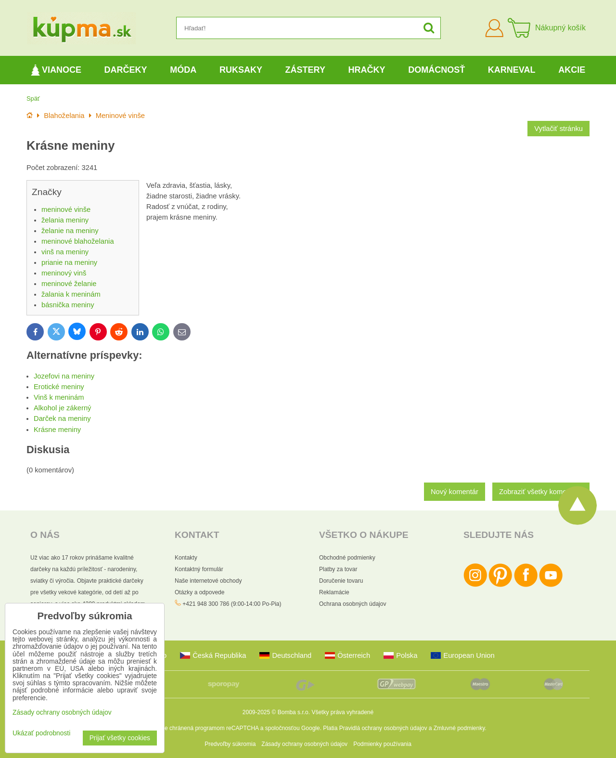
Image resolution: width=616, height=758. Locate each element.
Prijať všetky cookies (120, 738)
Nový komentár (454, 492)
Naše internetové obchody (208, 580)
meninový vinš (63, 273)
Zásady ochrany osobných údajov (304, 744)
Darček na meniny (62, 418)
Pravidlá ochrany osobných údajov (383, 728)
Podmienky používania (382, 744)
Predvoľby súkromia (230, 744)
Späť (33, 98)
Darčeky (125, 70)
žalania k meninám (71, 294)
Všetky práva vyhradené (342, 712)
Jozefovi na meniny (64, 376)
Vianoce (56, 70)
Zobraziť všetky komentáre (541, 492)
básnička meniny (67, 305)
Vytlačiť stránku (558, 128)
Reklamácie (334, 592)
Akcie (571, 70)
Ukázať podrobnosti (41, 733)
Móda (183, 70)
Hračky (366, 70)
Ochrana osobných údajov (352, 604)
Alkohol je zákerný (62, 408)
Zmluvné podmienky (459, 728)
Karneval (512, 70)
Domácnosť (436, 70)
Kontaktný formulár (199, 569)
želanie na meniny (70, 231)
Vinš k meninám (59, 397)
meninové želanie (69, 284)
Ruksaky (240, 70)
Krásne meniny (57, 429)
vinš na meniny (65, 252)
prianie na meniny (69, 262)
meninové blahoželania (77, 241)
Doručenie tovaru (341, 580)
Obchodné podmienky (347, 557)
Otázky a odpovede (199, 592)
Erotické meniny (59, 387)
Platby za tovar (338, 569)
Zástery (305, 70)
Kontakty (186, 557)
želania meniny (65, 220)
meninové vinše (65, 209)
